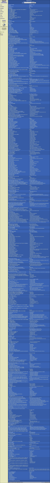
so (32, 213)
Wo (9, 255)
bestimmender (18, 319)
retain (31, 140)
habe (11, 399)
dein (14, 100)
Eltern (13, 301)
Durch (10, 404)
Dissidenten (12, 286)
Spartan (30, 444)
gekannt (15, 393)
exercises (40, 426)
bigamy (30, 72)
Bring (10, 100)
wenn (14, 430)
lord (34, 103)
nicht (9, 67)
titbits (38, 82)
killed (38, 366)
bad (33, 110)
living (30, 24)
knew (33, 392)
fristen (9, 340)
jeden (22, 427)
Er (9, 149)
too (37, 42)
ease (33, 229)
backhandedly (36, 161)
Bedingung (12, 189)
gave (34, 82)
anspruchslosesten (13, 275)
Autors (17, 380)
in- (9, 394)
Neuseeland (15, 70)
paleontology (38, 200)
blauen (13, 53)
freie (11, 168)
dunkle (16, 267)
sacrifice (31, 11)
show (34, 99)
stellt (20, 376)
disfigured (41, 405)
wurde (13, 319)
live (30, 23)
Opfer (13, 367)
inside (33, 394)
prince (30, 101)
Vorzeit (25, 200)
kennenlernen (19, 396)
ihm (17, 220)
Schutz (23, 286)
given (30, 385)
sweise (13, 197)
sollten (14, 76)
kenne (11, 389)
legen (15, 139)
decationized (32, 242)
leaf (35, 296)
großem (11, 108)
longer (37, 225)
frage (19, 402)
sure (32, 174)
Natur (11, 453)
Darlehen (13, 185)
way (39, 337)
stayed (34, 322)
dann (22, 402)
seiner (17, 158)
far (29, 337)
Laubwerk (13, 151)
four (43, 404)
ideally (37, 427)
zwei (9, 173)
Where (31, 255)
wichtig (21, 381)
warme (10, 97)
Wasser (9, 233)
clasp (31, 175)
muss (19, 380)
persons (41, 194)
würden (26, 430)
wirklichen (10, 193)
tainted (33, 191)
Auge (9, 46)
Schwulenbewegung (24, 207)
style (39, 108)
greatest (32, 421)
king (40, 103)
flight (31, 181)
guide (32, 82)
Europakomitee (12, 204)
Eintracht (15, 85)
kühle (10, 96)
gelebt (10, 25)
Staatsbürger (14, 74)
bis (20, 351)
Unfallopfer (12, 182)
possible (45, 428)
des (16, 40)
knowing (31, 388)
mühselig (9, 432)
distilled (35, 236)
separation (33, 226)
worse (42, 403)
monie (31, 130)
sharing (46, 263)
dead (35, 223)
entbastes (10, 242)
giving (31, 384)
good (33, 109)
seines (22, 9)
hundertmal (15, 365)
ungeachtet (10, 126)
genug (16, 378)
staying (35, 321)
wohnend (10, 472)
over (35, 220)
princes (31, 102)
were (35, 285)
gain (31, 113)
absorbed (44, 249)
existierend (25, 458)
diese (13, 427)
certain (37, 397)
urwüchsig (16, 361)
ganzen (11, 346)
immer (15, 289)
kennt (12, 391)
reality (35, 66)
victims (34, 366)
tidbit (33, 79)
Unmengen (17, 363)
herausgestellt (23, 375)
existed (31, 459)
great (33, 125)
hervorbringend (11, 369)
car (35, 302)
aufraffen (9, 115)
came (33, 367)
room (41, 41)
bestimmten (16, 397)
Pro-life (31, 205)
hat (10, 351)
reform (45, 204)
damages (33, 282)
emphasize (31, 371)
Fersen (21, 112)
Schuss (14, 210)
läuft (11, 412)
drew (36, 215)
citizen (30, 74)
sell (42, 351)
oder (11, 147)
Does (30, 462)
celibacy (30, 269)
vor (9, 64)
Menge (11, 363)
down (30, 70)
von (9, 36)
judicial (30, 226)
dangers (31, 123)
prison (38, 261)
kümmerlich (14, 341)
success (35, 455)
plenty (34, 168)
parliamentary (33, 204)
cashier (30, 220)
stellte (20, 377)
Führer (12, 83)
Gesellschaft (21, 76)
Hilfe (9, 379)
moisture (41, 249)
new (34, 210)
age (29, 266)
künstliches (10, 16)
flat (48, 263)
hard (43, 112)
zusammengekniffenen (13, 63)
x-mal (10, 365)
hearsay (32, 454)
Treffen (14, 300)
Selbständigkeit (10, 382)
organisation (47, 203)
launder (31, 138)
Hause (13, 298)
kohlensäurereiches (12, 250)
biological (46, 200)
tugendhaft (20, 431)
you (34, 148)
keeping (31, 321)
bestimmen (19, 314)
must (38, 377)
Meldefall (18, 91)
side (37, 116)
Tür (21, 218)
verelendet (13, 448)
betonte (18, 377)
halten (14, 158)
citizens (31, 75)
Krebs (17, 180)
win (33, 184)
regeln (18, 148)
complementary (32, 95)
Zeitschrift (11, 81)
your (37, 41)
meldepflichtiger (11, 91)
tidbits (45, 80)
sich (9, 15)
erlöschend (10, 329)
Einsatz (19, 9)
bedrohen (16, 213)
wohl (24, 402)
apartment (40, 263)
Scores (31, 366)
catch (31, 111)
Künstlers (24, 317)
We (30, 184)
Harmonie (20, 85)
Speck (24, 469)
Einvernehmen (10, 85)
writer (35, 421)
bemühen (20, 279)
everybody (34, 257)
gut (18, 171)
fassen (14, 113)
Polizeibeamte (12, 215)
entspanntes (11, 241)
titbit (29, 79)
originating (31, 369)
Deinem (20, 100)
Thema (16, 315)
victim (35, 182)
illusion (33, 230)
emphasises (36, 374)
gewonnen (17, 184)
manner (34, 442)
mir (20, 285)
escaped (37, 325)
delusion (30, 230)
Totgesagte (10, 223)
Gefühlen (15, 314)
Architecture (32, 317)
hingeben (9, 383)
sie (10, 27)
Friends (31, 367)
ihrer (11, 228)
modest (33, 274)
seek (30, 279)
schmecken (12, 403)
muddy (31, 251)
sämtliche (11, 271)
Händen (13, 166)
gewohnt (10, 473)
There (31, 326)
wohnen (9, 471)
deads (36, 224)
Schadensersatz (11, 283)
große (10, 60)
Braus (14, 31)
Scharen (26, 363)
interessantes (10, 79)
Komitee (23, 202)
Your (30, 147)
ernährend (12, 332)
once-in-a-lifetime (32, 21)
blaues (10, 56)
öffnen (15, 66)
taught (40, 429)
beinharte (11, 261)
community (34, 263)
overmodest (32, 277)
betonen (20, 371)
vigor (32, 194)
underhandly (32, 161)
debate (42, 316)
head (41, 64)
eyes (30, 47)
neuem (22, 210)
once (32, 349)
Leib (9, 17)
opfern (14, 11)
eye (29, 46)
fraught (31, 121)
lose (31, 10)
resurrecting (32, 305)
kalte (9, 116)
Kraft (22, 194)
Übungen (15, 427)
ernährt (11, 333)
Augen (10, 47)
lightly (39, 53)
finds (31, 172)
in (9, 30)
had (34, 358)
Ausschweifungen (17, 69)
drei (14, 351)
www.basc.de (4, 29)
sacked (42, 287)
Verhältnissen (16, 39)
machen (14, 60)
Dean (13, 82)
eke (31, 341)
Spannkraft (19, 194)
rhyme (33, 170)
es (11, 27)
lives (30, 8)
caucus (30, 202)
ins (14, 369)
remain (31, 270)
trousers (37, 256)
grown (44, 427)
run (31, 124)
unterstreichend (16, 373)
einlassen (22, 55)
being (40, 287)
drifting (31, 292)
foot (29, 104)
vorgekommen (18, 460)
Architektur (10, 317)
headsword (31, 245)
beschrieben (10, 402)
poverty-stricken (31, 448)
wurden (9, 407)
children (47, 379)
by (41, 107)
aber (21, 184)
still (32, 256)
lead (31, 276)
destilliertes (11, 236)
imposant (23, 260)
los (18, 216)
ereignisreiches (12, 92)
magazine (32, 80)
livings (30, 22)
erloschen (10, 330)
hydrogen (36, 243)
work (32, 318)
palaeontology (31, 200)
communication (42, 268)
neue (13, 405)
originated (31, 370)
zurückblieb (10, 401)
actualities (34, 261)
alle (8, 271)
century (38, 262)
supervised (31, 265)
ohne (10, 170)
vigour (36, 194)
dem (11, 12)
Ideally (31, 426)
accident (32, 182)
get (31, 53)
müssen (11, 99)
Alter (13, 266)
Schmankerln (19, 83)
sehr (25, 402)
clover (33, 469)
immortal (32, 336)
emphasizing (32, 372)
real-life (31, 209)
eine (9, 162)
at (34, 64)
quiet (32, 160)
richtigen (16, 259)
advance (31, 137)
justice (31, 377)
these (38, 426)
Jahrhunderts (21, 262)
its (34, 288)
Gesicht (21, 408)
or (34, 170)
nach (11, 282)
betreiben (26, 279)
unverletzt (18, 325)
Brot (11, 456)
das (9, 13)
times (34, 364)
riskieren (15, 17)
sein (9, 9)
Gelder (10, 130)
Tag (11, 30)
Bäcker (12, 299)
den (10, 30)
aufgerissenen (12, 49)
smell (30, 128)
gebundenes (11, 247)
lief (12, 413)
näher (19, 42)
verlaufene (10, 98)
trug (18, 217)
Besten (16, 84)
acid (30, 250)
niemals (9, 435)
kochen (11, 256)
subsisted (31, 333)
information (42, 79)
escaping (35, 326)
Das (9, 182)
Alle (9, 325)
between (33, 441)
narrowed (32, 62)
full (31, 13)
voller (10, 121)
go (30, 54)
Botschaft (20, 286)
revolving (31, 188)
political (38, 183)
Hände (13, 173)
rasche (25, 378)
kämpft (22, 182)
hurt (39, 398)
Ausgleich (19, 289)
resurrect (31, 304)
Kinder (25, 381)
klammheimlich (16, 160)
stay (31, 301)
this (42, 183)
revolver (36, 188)
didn (31, 184)
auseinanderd (19, 292)
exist (30, 457)
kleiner (11, 90)
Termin (11, 42)
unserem (11, 300)
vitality (30, 194)
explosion (32, 404)
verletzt (12, 407)
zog (15, 215)
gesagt (21, 380)
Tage (13, 348)
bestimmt (10, 313)
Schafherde (13, 176)
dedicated (32, 419)
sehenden (12, 55)
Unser (10, 83)
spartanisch (10, 444)
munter (13, 361)
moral (30, 431)
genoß (16, 357)
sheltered (31, 14)
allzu (9, 278)
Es (9, 326)
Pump (15, 186)
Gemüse (10, 428)
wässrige (10, 59)
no (32, 144)
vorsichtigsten (26, 275)
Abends (20, 315)
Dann (10, 399)
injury (44, 325)
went (33, 216)
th (36, 262)
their (34, 256)
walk (35, 106)
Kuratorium (10, 203)
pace (33, 339)
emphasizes (32, 374)
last (34, 400)
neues (10, 296)
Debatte (23, 316)
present (32, 284)
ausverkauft (26, 351)
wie (9, 103)
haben (15, 65)
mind (32, 63)
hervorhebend (11, 373)
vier (11, 51)
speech (32, 379)
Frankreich (13, 469)
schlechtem (12, 110)
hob (9, 377)
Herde (9, 176)
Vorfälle (21, 88)
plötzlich (12, 349)
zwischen (10, 441)
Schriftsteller (17, 421)
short (36, 141)
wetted (31, 241)
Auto (11, 302)
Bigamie (9, 72)
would (33, 359)
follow (41, 112)
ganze (11, 13)
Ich (9, 217)
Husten (26, 400)
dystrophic (31, 239)
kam (16, 463)
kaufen (16, 165)
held (37, 219)
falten (13, 175)
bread (34, 456)
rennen (17, 415)
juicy (43, 80)
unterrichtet (23, 430)
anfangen (13, 415)
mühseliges (11, 433)
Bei (9, 183)
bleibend (13, 321)
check (37, 66)
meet (38, 149)
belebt (12, 308)
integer (17, 431)
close (39, 42)
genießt (12, 356)
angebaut (22, 428)
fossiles (10, 246)
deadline (32, 42)
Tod (27, 81)
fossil (35, 246)
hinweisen (12, 372)
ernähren (11, 331)
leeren (11, 166)
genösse (13, 359)
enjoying (31, 354)
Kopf (13, 134)
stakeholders (38, 76)
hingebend (10, 384)
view (32, 60)
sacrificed (33, 385)
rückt (13, 42)
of (35, 31)
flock (30, 176)
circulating (31, 252)
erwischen (19, 111)
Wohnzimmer (17, 41)
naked (33, 50)
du (9, 390)
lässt (12, 148)
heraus (22, 376)
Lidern (17, 61)
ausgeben (12, 133)
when (32, 378)
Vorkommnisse (10, 89)
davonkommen (18, 53)
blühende (17, 195)
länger (16, 225)
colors (35, 94)
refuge (40, 285)
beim (9, 299)
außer (10, 120)
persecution (45, 285)
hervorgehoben (11, 375)
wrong (37, 111)
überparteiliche (11, 202)
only (29, 378)
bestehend (21, 458)
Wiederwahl (25, 284)
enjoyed (31, 355)
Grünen (11, 152)
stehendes (10, 238)
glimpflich (25, 53)
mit (9, 49)
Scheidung (17, 226)
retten (13, 379)
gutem (11, 109)
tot (9, 19)
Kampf (9, 179)
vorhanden (10, 457)
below (31, 19)
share (31, 264)
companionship (36, 150)
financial (38, 402)
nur (11, 67)
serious (32, 91)
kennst (11, 390)
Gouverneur (12, 284)
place (32, 298)
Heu (12, 142)
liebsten (11, 429)
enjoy (38, 294)
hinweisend (10, 374)
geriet (16, 404)
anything (40, 148)
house (31, 153)
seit (9, 228)
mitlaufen (21, 178)
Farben (10, 94)
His (30, 379)
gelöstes (14, 245)
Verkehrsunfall (14, 408)
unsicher (17, 116)
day (37, 145)
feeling (37, 398)
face (39, 405)
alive (31, 33)
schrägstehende (11, 57)
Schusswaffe (10, 211)
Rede (13, 381)
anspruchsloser (11, 274)
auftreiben (12, 132)
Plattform (15, 202)
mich (17, 402)
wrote (35, 378)
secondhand (32, 164)
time (29, 257)
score (30, 362)
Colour (31, 100)
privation (30, 44)
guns (30, 212)
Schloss (11, 260)
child (31, 450)
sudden (33, 350)
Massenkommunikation (21, 268)
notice (38, 141)
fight (29, 179)
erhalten (14, 327)
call (33, 141)
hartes (10, 234)
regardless (31, 126)
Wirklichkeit (10, 258)
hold (31, 158)
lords (47, 82)
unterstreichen (16, 371)
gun (29, 211)
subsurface (31, 253)
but (38, 67)
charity (34, 36)
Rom (17, 429)
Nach (10, 408)
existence (38, 341)
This (30, 399)
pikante (20, 81)
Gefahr (9, 118)
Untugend (13, 190)
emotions (42, 314)
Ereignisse (10, 88)
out (30, 120)
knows (33, 391)
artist (30, 318)
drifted (31, 293)
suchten (15, 286)
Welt (23, 208)
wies (25, 377)
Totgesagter (16, 223)
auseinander (11, 292)
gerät (15, 118)
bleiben (18, 270)
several (37, 264)
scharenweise (11, 366)
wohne (11, 474)
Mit (9, 148)
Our (30, 82)
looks (34, 260)
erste (27, 378)
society (43, 76)
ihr (17, 398)
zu (9, 106)
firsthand (35, 163)
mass (39, 268)
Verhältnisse (14, 32)
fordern (15, 283)
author (36, 377)
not (32, 67)
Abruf (13, 141)
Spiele (1, 13)
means (37, 32)
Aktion (10, 206)
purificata (18, 236)
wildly (36, 134)
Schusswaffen (11, 212)
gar (12, 378)
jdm (9, 66)
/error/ (2, 34)
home (35, 338)
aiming (36, 218)
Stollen (12, 245)
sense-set (45, 67)
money (30, 129)
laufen (14, 178)
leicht (10, 171)
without (31, 170)
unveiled (38, 80)
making (44, 379)
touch (34, 174)
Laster (9, 190)
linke (11, 173)
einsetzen (14, 9)
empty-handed (32, 166)
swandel (21, 197)
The (30, 42)
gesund (22, 114)
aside (35, 139)
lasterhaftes (12, 192)
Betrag (14, 149)
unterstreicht (15, 376)
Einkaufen (19, 399)
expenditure (42, 149)
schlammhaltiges (11, 251)
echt (22, 209)
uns (20, 184)
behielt (21, 401)
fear (30, 295)
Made (21, 469)
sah (10, 217)
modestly (30, 310)
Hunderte (11, 364)
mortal (30, 446)
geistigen (14, 64)
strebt (20, 284)
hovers (31, 439)
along (35, 347)
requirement (32, 189)
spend (31, 133)
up (39, 11)
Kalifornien (17, 284)
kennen (9, 387)
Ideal (9, 430)
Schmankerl (24, 79)
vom (14, 41)
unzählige (22, 363)
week (36, 400)
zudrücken (13, 48)
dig (14, 420)
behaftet (15, 191)
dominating (31, 312)
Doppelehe (14, 72)
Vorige (10, 400)
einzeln (20, 430)
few (41, 80)
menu (32, 401)
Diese (10, 285)
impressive (38, 260)
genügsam (14, 310)
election (44, 183)
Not (12, 44)
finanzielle (20, 404)
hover (31, 437)
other (39, 264)
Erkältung (19, 400)
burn (36, 143)
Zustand (19, 397)
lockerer (17, 197)
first (31, 163)
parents (36, 301)
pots (30, 142)
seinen (18, 288)
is (34, 42)
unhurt (40, 325)
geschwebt (10, 438)
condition (39, 397)
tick (34, 186)
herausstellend (25, 373)
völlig (14, 350)
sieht (10, 195)
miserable (35, 341)
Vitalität (15, 194)
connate (31, 246)
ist (13, 255)
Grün (9, 151)
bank (37, 131)
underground (38, 253)
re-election (42, 283)
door (42, 218)
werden (24, 114)
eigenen (11, 107)
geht (11, 172)
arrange (37, 148)
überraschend (18, 350)
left (34, 398)
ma (23, 275)
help (35, 367)
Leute (26, 405)
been (36, 317)
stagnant (31, 238)
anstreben (11, 279)
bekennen (16, 99)
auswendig (13, 394)
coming (37, 329)
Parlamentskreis (12, 205)
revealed (35, 80)
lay (37, 386)
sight (33, 52)
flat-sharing (31, 263)
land (37, 31)
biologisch (19, 428)
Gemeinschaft (13, 150)
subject (32, 315)
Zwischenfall (20, 90)
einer (12, 213)
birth (31, 452)
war (21, 315)
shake (31, 157)
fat (34, 31)
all (29, 271)
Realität (9, 208)
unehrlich (10, 146)
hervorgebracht (11, 370)
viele (24, 405)
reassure (36, 289)
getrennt (10, 29)
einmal (10, 21)
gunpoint (35, 213)
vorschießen (13, 137)
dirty (30, 146)
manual (34, 156)
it (44, 260)
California (36, 283)
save (30, 145)
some (37, 82)
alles (9, 41)
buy (31, 165)
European (32, 203)
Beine (14, 114)
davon (21, 325)
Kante (16, 145)
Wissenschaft (16, 200)
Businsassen (12, 325)
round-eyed (35, 61)
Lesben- (18, 207)
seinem (24, 319)
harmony (30, 85)
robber (34, 219)
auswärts (10, 478)
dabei (17, 367)
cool (30, 96)
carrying (37, 217)
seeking (41, 284)
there (33, 255)
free (35, 399)
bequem (12, 41)
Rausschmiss (21, 288)
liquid (30, 58)
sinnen (13, 281)
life (29, 7)
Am (9, 429)
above (31, 18)
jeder (16, 271)
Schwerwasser (17, 243)
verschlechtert (10, 406)
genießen (18, 294)
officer (34, 215)
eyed (33, 49)
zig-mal (12, 365)
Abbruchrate (21, 290)
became (33, 319)
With (30, 148)
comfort (34, 39)
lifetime (30, 20)
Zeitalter (9, 266)
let (30, 169)
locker (10, 424)
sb (32, 65)
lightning (34, 418)
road (32, 405)
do (36, 9)
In (9, 381)
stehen (16, 107)
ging (13, 216)
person (30, 223)
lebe (10, 26)
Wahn (9, 230)
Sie (9, 99)
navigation (35, 123)
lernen (16, 396)
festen (10, 113)
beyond (33, 32)
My (30, 284)
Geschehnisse (16, 88)
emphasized (32, 373)
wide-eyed (31, 61)
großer (11, 125)
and (33, 17)
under (32, 70)
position (35, 149)
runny (31, 98)
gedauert (17, 351)
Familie (13, 345)
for (32, 30)
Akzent (19, 372)
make (31, 135)
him (33, 450)
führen (24, 445)
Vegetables (31, 427)
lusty (30, 361)
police (32, 215)
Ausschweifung (10, 69)
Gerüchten (18, 454)
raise (31, 132)
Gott (10, 469)
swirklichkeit (13, 262)
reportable (31, 89)
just (33, 67)
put (31, 139)
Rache (11, 281)
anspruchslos (11, 277)
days (34, 348)
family (33, 345)
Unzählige (10, 367)
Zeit (13, 347)
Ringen (13, 179)
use (31, 214)
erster (11, 163)
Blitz (14, 418)
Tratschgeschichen (12, 80)
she (31, 27)
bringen (16, 210)
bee (45, 469)
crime (39, 181)
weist (25, 376)
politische (20, 183)
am (9, 18)
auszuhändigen (23, 220)
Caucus (33, 205)
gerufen (19, 370)
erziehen (15, 382)
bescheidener (25, 274)
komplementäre (11, 95)
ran (33, 413)
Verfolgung (10, 287)
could (31, 217)
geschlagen (26, 184)
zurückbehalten (13, 140)
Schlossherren (10, 84)
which (45, 401)
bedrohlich (16, 42)
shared (38, 263)
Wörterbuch (2, 18)
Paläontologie (10, 200)
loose (30, 197)
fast (32, 424)
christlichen (15, 207)
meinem (11, 64)
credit (30, 185)
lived (30, 25)
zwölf (12, 348)
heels (36, 112)
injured (45, 404)
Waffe (14, 213)
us (35, 82)
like (32, 103)
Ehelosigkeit (15, 269)
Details (22, 81)
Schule (14, 303)
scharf (9, 403)
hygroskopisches (11, 249)
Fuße (14, 112)
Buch (23, 351)
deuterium (31, 243)
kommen (14, 10)
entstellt (23, 408)
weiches (10, 235)
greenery (33, 151)
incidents (34, 90)
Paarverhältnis (10, 198)
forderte (12, 220)
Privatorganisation (19, 204)
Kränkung (24, 398)
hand (30, 155)
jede (9, 363)
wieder (10, 114)
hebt (9, 376)
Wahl (13, 183)
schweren (13, 61)
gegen (13, 180)
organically (40, 427)
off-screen (30, 193)
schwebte (10, 440)
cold (32, 115)
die (9, 40)
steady (31, 162)
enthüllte (15, 81)
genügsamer (16, 274)
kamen (16, 325)
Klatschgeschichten (18, 80)
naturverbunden (10, 434)
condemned (33, 225)
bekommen (14, 116)
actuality (30, 258)
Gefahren (12, 121)
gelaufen (10, 411)
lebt (12, 27)
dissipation (30, 69)
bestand (21, 463)
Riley (32, 470)
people (44, 263)
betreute (10, 265)
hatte (13, 358)
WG (16, 263)
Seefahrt (14, 123)
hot (43, 401)
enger (10, 150)
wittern (12, 128)
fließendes (10, 237)
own (40, 15)
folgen (16, 112)
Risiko (19, 55)
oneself (43, 107)
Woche (12, 400)
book (40, 351)
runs (32, 412)
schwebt (10, 439)
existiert (26, 460)
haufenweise (16, 366)
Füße (10, 105)
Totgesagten (11, 224)
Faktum (16, 79)
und (11, 17)
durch (10, 245)
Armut (9, 44)
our (31, 300)
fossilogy (43, 200)
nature (38, 434)
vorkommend (17, 458)
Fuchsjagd (12, 316)
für (16, 76)
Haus (11, 153)
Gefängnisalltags (20, 261)
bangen (14, 295)
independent (31, 380)
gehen (12, 106)
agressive (31, 244)
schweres (10, 243)
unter (17, 9)
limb (35, 17)
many (37, 403)
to (35, 9)
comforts (31, 38)
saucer (31, 49)
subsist (31, 331)
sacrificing (33, 384)
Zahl (11, 362)
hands (34, 157)
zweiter (11, 164)
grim (31, 261)
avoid (31, 127)
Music (31, 319)
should (33, 76)
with (30, 50)
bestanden (22, 460)
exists (31, 460)
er (9, 27)
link (31, 167)
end (40, 328)
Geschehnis (14, 87)
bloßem (11, 50)
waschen (12, 138)
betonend (20, 373)
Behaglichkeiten (18, 38)
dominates (35, 316)
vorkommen (15, 457)
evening (41, 315)
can (35, 148)
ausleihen (12, 135)
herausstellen (24, 371)
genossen (10, 355)
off (34, 216)
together (33, 199)
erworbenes (14, 146)
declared (33, 223)
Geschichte (20, 79)
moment (35, 30)
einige (17, 81)
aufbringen (18, 149)
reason (36, 170)
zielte (11, 218)
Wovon (10, 334)
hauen (16, 134)
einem (11, 53)
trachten (17, 282)
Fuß (9, 104)
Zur (9, 380)
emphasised (36, 373)
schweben (16, 125)
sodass (14, 402)
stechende (10, 58)
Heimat (13, 338)
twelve (32, 348)
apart (32, 29)
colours (31, 94)
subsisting (31, 332)
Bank (14, 131)
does (45, 260)
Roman (11, 451)
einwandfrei (13, 431)
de (13, 421)
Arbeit (21, 317)
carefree (31, 442)
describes (34, 401)
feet (30, 105)
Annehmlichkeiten (12, 38)
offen (16, 288)
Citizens (31, 76)
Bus (11, 416)
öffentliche (19, 316)
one (32, 9)
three (34, 351)
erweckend (10, 307)
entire (41, 67)
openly (34, 287)
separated (33, 227)
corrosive (36, 244)
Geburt (11, 452)
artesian (31, 248)
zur (11, 139)
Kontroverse (13, 285)
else (36, 257)
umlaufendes (11, 252)
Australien (10, 70)
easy (34, 171)
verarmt (9, 448)
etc (24, 431)
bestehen (19, 457)
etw (25, 67)
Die (9, 76)
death (30, 81)
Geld (9, 129)
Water (31, 288)
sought (33, 289)
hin (26, 376)
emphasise (40, 371)
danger (30, 118)
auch (13, 256)
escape (31, 323)
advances (34, 135)
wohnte (13, 476)
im (11, 21)
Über (24, 183)
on (32, 31)
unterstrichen (16, 375)
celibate (34, 270)
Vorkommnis (23, 87)
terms (35, 109)
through (33, 55)
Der (9, 42)
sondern (14, 67)
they (45, 76)
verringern (25, 290)
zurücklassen (23, 397)
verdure (30, 151)
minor (31, 88)
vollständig (12, 343)
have (31, 64)
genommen (19, 209)
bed (40, 116)
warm (31, 97)
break (31, 415)
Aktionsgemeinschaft (16, 203)
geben (15, 157)
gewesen (14, 460)
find (31, 171)
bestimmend (11, 312)
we (42, 257)
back (37, 64)
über (9, 32)
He (30, 149)
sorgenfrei (10, 442)
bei (24, 67)
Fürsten (10, 102)
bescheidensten (12, 276)
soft (30, 235)
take (31, 15)
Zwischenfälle (17, 89)
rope (37, 168)
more (30, 274)
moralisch (9, 431)
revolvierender (11, 188)
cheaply (34, 53)
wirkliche (14, 208)
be (30, 33)
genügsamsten (20, 275)
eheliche (9, 226)
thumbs (33, 173)
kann (10, 149)
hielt (15, 219)
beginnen (15, 296)
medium (41, 401)
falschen (14, 111)
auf (16, 55)
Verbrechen (22, 181)
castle (30, 83)
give (38, 11)
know (31, 387)
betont (20, 375)
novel (31, 451)
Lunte (15, 128)
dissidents (32, 285)
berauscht (14, 455)
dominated (31, 313)
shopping (39, 399)
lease (36, 210)
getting (36, 42)
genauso (21, 260)
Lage (21, 405)
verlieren (16, 52)
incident (30, 87)
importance (40, 379)
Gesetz (15, 405)
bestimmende (12, 315)
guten (10, 229)
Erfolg (11, 455)
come (37, 328)
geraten (13, 124)
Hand (9, 155)
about (47, 80)
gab (14, 83)
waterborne (31, 254)
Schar (17, 176)
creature (31, 40)
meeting (33, 300)
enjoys (33, 356)
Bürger (9, 74)
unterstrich (14, 377)
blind (33, 48)
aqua (40, 236)
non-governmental (42, 203)
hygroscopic (32, 249)
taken (31, 12)
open (41, 54)
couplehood (31, 198)
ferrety (31, 57)
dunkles (10, 267)
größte (11, 421)
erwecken (26, 210)
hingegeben (11, 385)
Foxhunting (31, 316)
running (31, 237)
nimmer (12, 435)
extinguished (33, 328)
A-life (30, 16)
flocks (31, 177)
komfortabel (23, 39)
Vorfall (19, 87)
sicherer (11, 174)
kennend (10, 388)
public (40, 289)
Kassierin (18, 219)
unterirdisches (11, 253)
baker (33, 299)
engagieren (24, 76)
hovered (31, 438)
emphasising (36, 372)
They (30, 256)
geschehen (25, 209)
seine (11, 32)
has (34, 317)
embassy (30, 286)
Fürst (9, 101)
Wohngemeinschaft (11, 263)
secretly (31, 159)
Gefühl (20, 398)
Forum (19, 202)
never (30, 435)
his (41, 182)
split (33, 228)
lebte (13, 28)
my (30, 63)
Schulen (11, 290)
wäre (11, 430)
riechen (17, 128)
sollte (13, 428)
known (36, 393)
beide (17, 67)
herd (35, 178)
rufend (19, 369)
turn (31, 48)
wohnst (11, 475)
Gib (18, 100)
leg (46, 256)
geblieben (14, 322)
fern (9, 337)
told (45, 219)
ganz (14, 271)
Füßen (14, 107)
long (38, 337)
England (26, 316)
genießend (10, 354)
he (30, 28)
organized (36, 181)
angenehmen (12, 39)
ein (9, 48)
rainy (36, 145)
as (35, 260)
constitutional (32, 247)
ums (9, 10)
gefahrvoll (15, 121)
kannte (13, 392)
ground (33, 18)
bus (31, 325)
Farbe (14, 99)
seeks (39, 283)
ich (9, 26)
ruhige (11, 162)
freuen (23, 360)
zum (13, 84)
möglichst (19, 427)
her (41, 219)
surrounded (33, 152)
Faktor (21, 319)
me (34, 399)
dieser (11, 183)
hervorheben (12, 371)
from (32, 12)
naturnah (16, 434)
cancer (36, 180)
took (31, 351)
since (30, 228)
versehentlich (16, 216)
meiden (13, 127)
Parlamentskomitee (20, 205)
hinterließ (13, 398)
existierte (25, 463)
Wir (9, 184)
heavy (34, 243)
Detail (14, 79)
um (16, 179)
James (11, 82)
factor (40, 319)
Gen (14, 363)
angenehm (12, 43)
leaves (32, 399)
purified (31, 236)
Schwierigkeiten (24, 404)
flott (9, 339)
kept (30, 322)
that (34, 315)
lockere (10, 197)
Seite (13, 139)
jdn (9, 52)
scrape (31, 342)
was (35, 217)
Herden (10, 177)
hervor (11, 376)
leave (31, 397)
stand (31, 107)
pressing (31, 240)
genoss (13, 357)
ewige (11, 336)
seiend (14, 458)
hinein (13, 30)
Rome (38, 428)
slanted (31, 56)
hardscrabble (31, 432)
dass (12, 217)
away (34, 337)
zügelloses (23, 69)
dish (38, 401)
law (33, 403)
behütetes (10, 14)
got (40, 228)
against (33, 180)
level (37, 288)
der (28, 76)
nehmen (15, 15)
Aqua (16, 236)
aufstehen (17, 117)
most (30, 275)
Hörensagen (12, 454)
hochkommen (15, 115)
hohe (14, 145)
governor (32, 283)
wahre (21, 208)
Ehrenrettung (12, 380)
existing (31, 458)
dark (30, 267)
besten (16, 428)
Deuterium (22, 243)
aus (9, 12)
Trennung (12, 226)
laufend (10, 410)
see (31, 65)
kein (9, 144)
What (30, 334)
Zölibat (9, 269)
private (31, 51)
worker (38, 404)
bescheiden (12, 278)
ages (32, 267)
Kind (11, 450)
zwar (13, 184)
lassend (21, 306)
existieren (22, 457)
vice (29, 190)
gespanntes (11, 248)
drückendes (11, 240)
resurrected (31, 306)
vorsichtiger (20, 274)
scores (31, 363)
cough (44, 400)
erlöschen (9, 328)
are (31, 268)
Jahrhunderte (19, 267)
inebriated (31, 455)
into (32, 54)
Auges (15, 55)
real (34, 12)
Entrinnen (14, 326)
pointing (33, 218)
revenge (33, 280)
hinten (13, 65)
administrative (41, 204)
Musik (11, 319)
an (39, 67)
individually (43, 429)
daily (43, 426)
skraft (10, 194)
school (33, 303)
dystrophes (10, 239)
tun (25, 9)
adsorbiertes (11, 244)
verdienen (12, 136)
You (30, 99)
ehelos (16, 270)
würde (16, 403)
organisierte (18, 181)
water (30, 233)
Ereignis (9, 87)
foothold (34, 113)
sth (33, 65)
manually (36, 156)
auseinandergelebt (18, 293)
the (30, 13)
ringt (15, 182)
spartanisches (18, 445)
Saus (10, 31)
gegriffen (15, 12)
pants (41, 256)
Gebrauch (15, 214)
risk (31, 9)
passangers (34, 325)
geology (30, 201)
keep (42, 65)
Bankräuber (12, 219)
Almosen (11, 36)
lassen (15, 168)
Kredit (9, 185)
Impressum (42, 482)
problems (41, 402)
